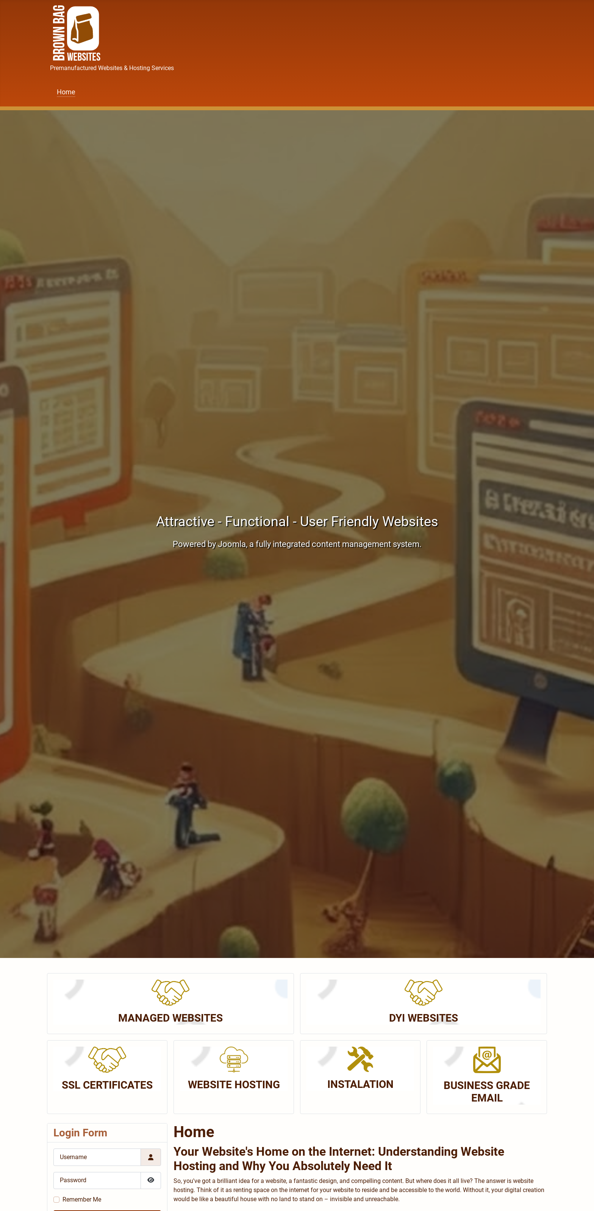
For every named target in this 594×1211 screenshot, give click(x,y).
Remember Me (82, 1199)
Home (66, 92)
